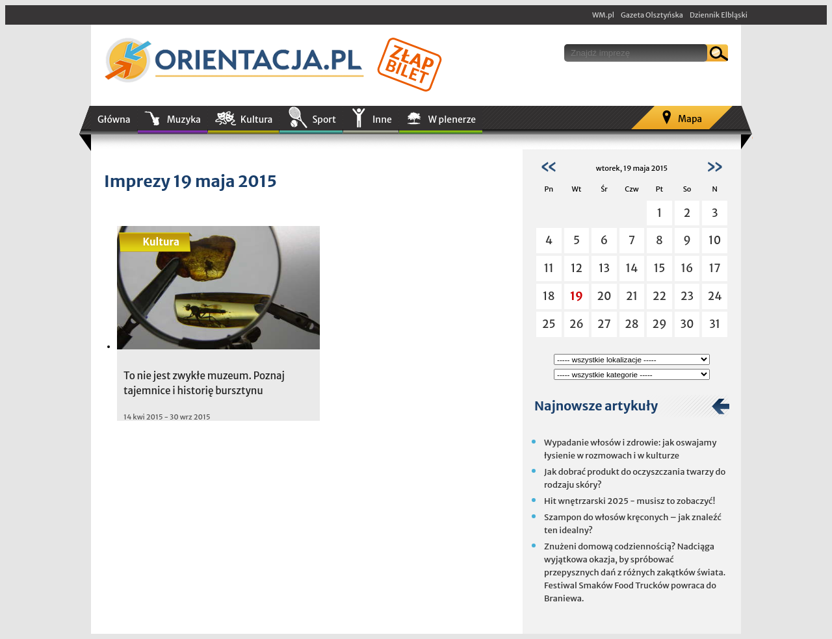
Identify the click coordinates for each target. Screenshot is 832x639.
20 (604, 296)
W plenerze (452, 119)
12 (576, 268)
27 (604, 324)
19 (576, 296)
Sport (323, 119)
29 (660, 324)
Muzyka (184, 119)
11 (549, 268)
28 (631, 324)
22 (659, 296)
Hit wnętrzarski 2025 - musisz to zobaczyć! (629, 501)
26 (576, 324)
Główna (114, 119)
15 (660, 268)
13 (604, 268)
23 (687, 296)
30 (687, 324)
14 (632, 268)
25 (549, 324)
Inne (382, 119)
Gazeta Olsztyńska (652, 14)
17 (715, 268)
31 (714, 324)
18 (548, 296)
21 (632, 296)
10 (714, 240)
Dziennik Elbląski (719, 14)
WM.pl (603, 14)
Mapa (690, 119)
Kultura (256, 119)
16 (687, 268)
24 (715, 296)
